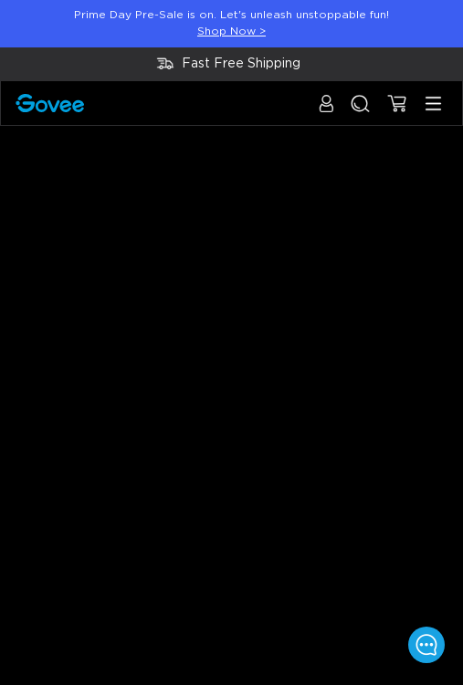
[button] (326, 112)
